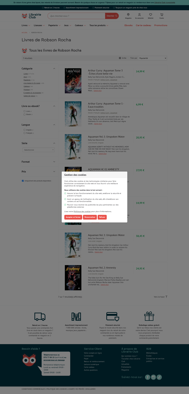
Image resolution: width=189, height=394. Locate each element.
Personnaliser (90, 217)
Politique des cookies (82, 211)
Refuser (102, 217)
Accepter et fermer (73, 217)
